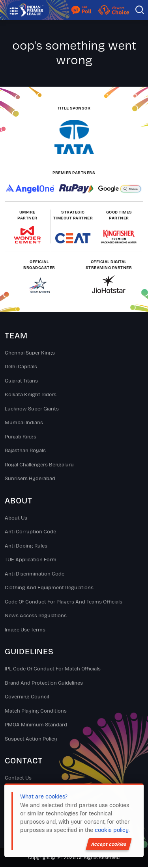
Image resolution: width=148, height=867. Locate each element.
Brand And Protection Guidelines (44, 683)
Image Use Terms (25, 630)
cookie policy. (112, 830)
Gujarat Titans (21, 381)
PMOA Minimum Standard (36, 725)
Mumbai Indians (24, 423)
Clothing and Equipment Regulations (49, 588)
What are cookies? (43, 796)
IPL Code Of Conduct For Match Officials (53, 669)
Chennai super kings (30, 353)
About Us (16, 518)
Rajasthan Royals (25, 450)
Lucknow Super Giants (32, 409)
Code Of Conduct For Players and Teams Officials (63, 602)
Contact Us (18, 778)
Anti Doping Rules (26, 546)
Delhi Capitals (21, 367)
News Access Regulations (36, 616)
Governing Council (27, 697)
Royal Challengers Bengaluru (39, 465)
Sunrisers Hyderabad (30, 478)
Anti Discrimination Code (34, 574)
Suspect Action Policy (31, 739)
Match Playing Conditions (36, 711)
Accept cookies (108, 844)
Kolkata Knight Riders (30, 395)
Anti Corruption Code (30, 532)
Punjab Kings (20, 437)
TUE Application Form (30, 560)
